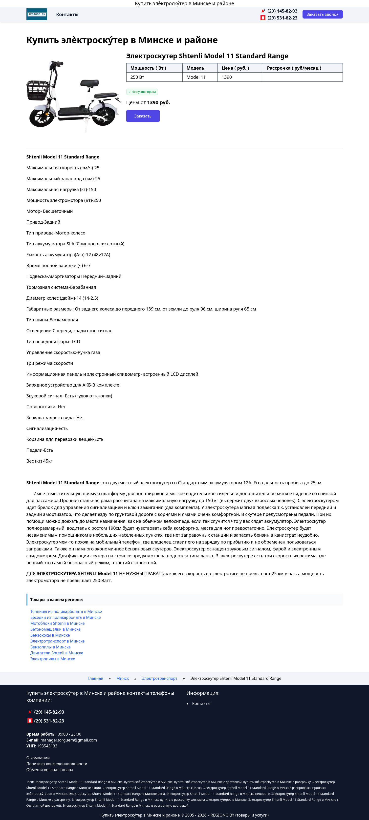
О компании (38, 758)
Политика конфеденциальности (56, 763)
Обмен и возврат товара (49, 769)
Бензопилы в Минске (50, 647)
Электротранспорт (159, 678)
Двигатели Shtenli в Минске (56, 653)
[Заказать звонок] (323, 14)
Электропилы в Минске (52, 659)
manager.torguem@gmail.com (69, 740)
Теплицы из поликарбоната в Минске (66, 611)
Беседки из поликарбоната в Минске (65, 617)
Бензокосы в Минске (50, 635)
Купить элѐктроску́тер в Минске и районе (184, 3)
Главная (95, 678)
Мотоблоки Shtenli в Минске (57, 623)
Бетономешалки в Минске (55, 629)
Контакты (67, 14)
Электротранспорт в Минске (57, 641)
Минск (122, 678)
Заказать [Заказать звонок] (143, 116)
